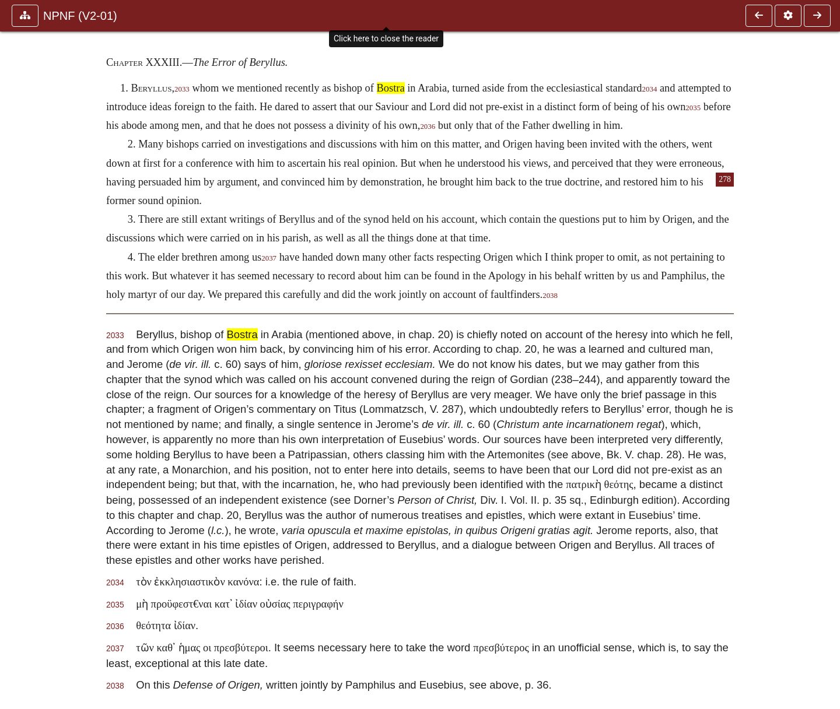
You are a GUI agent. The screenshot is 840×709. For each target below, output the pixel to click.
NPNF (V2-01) (80, 15)
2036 (427, 126)
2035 (693, 108)
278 (725, 179)
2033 (182, 89)
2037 (268, 258)
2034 (649, 89)
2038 (550, 296)
